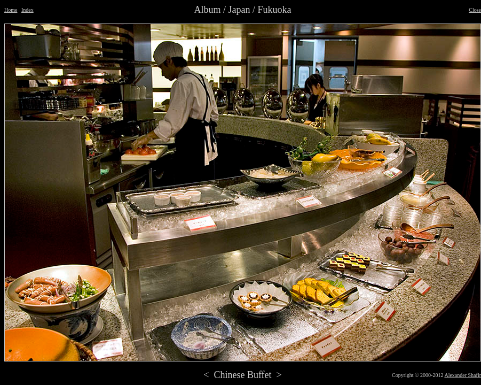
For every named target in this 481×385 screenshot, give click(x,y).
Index (27, 10)
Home (10, 10)
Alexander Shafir (462, 375)
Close (475, 10)
